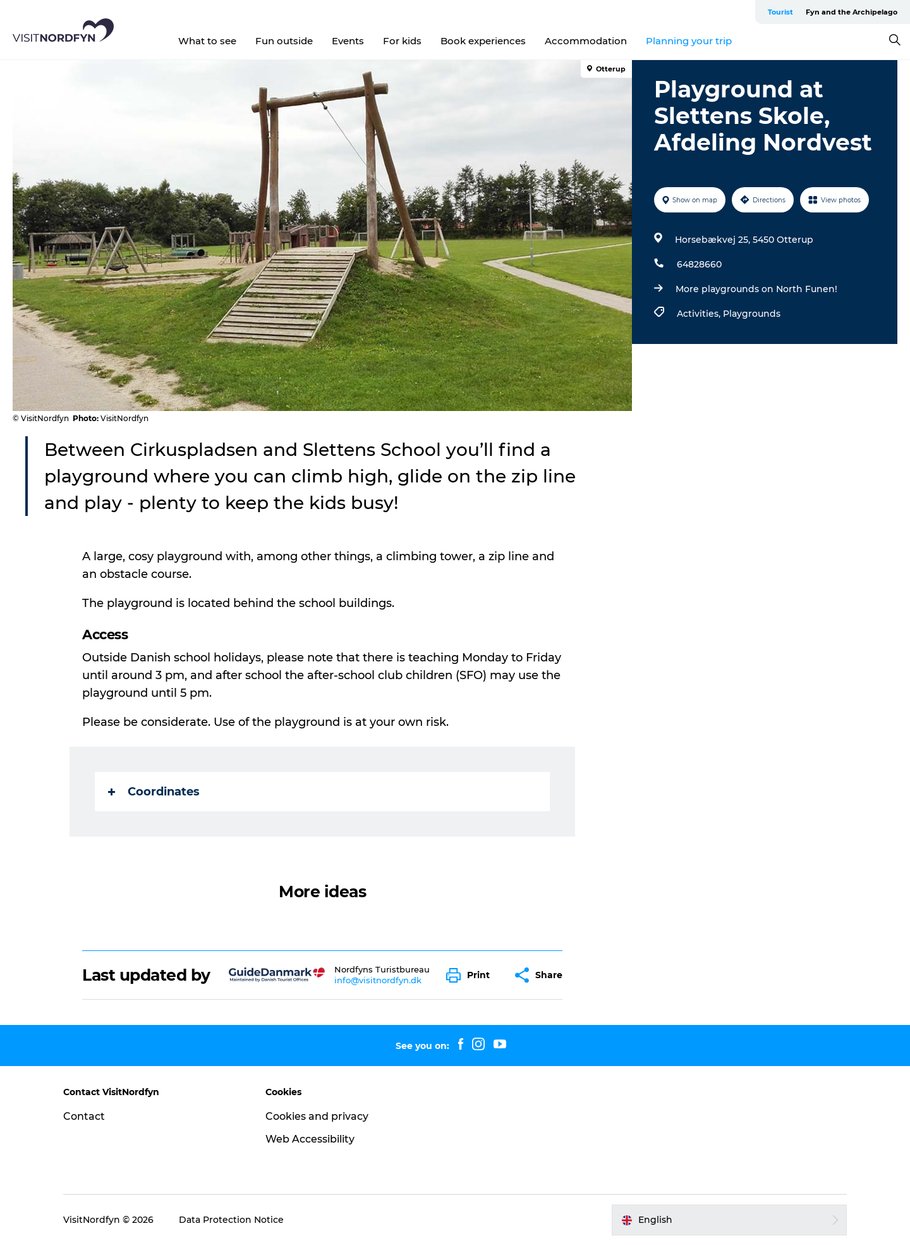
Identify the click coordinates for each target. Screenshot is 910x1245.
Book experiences (483, 41)
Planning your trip (689, 41)
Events (348, 41)
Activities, (700, 313)
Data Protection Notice (231, 1219)
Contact (84, 1116)
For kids (402, 41)
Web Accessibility (310, 1139)
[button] (471, 975)
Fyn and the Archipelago (851, 12)
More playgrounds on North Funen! (756, 289)
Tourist (780, 12)
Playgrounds (751, 313)
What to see (207, 41)
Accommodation (586, 41)
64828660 (699, 264)
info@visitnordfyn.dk (378, 980)
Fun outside (284, 41)
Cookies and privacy (316, 1116)
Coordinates (154, 792)
